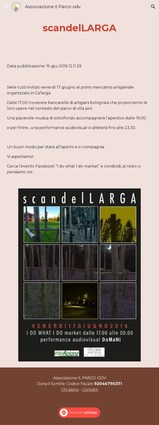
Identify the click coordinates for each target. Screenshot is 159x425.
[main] (79, 27)
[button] (6, 6)
